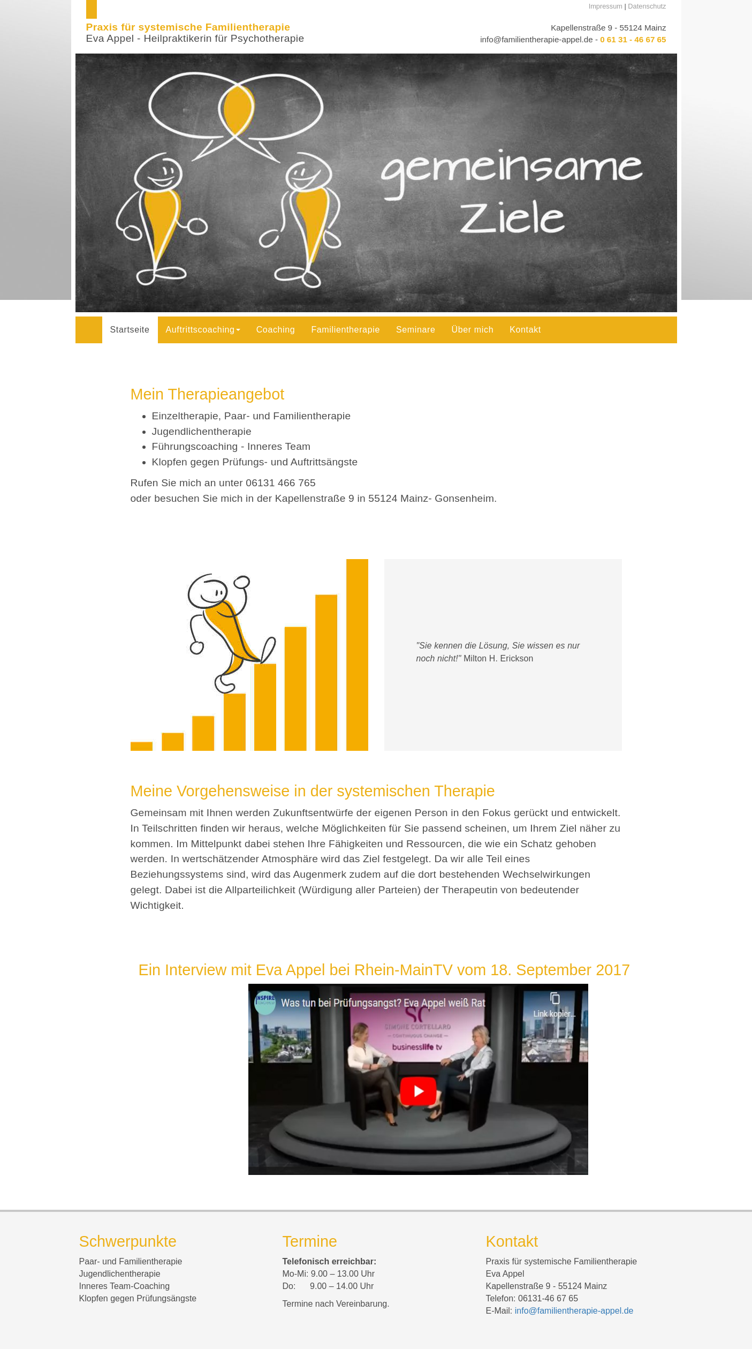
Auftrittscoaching (203, 329)
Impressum (605, 6)
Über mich (473, 329)
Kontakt (525, 329)
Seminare (416, 329)
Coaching (275, 329)
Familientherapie (345, 329)
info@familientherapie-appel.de (536, 39)
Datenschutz (647, 6)
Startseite (130, 329)
